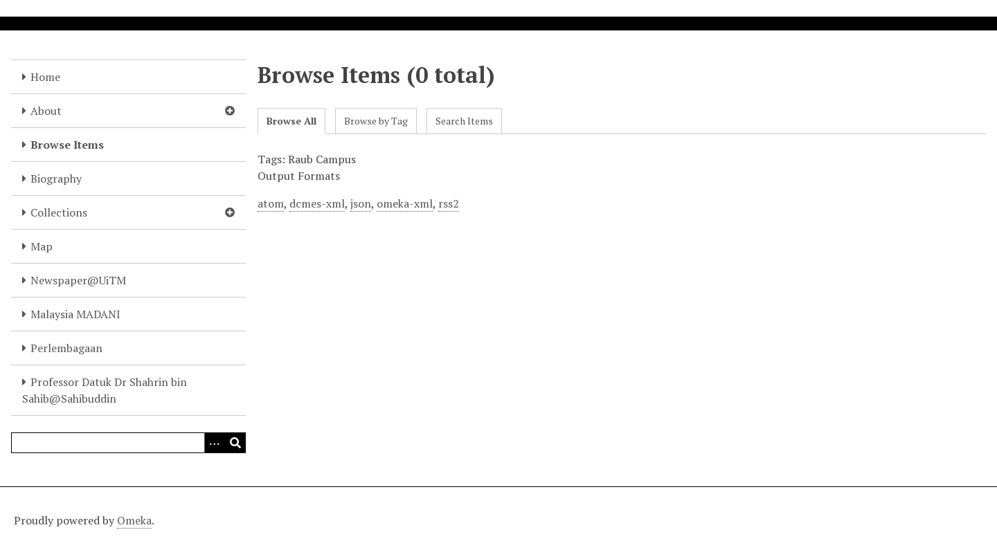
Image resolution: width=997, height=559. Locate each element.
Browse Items (67, 144)
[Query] (128, 442)
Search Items (464, 120)
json (360, 203)
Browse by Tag (376, 120)
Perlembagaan (66, 348)
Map (41, 246)
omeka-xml (405, 203)
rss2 (448, 203)
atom (271, 203)
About (46, 110)
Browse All (291, 120)
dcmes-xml (317, 203)
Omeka (134, 520)
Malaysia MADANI (75, 314)
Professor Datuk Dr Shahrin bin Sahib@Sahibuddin (104, 390)
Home (45, 76)
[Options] (214, 442)
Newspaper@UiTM (78, 280)
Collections (58, 212)
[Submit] (235, 442)
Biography (56, 178)
